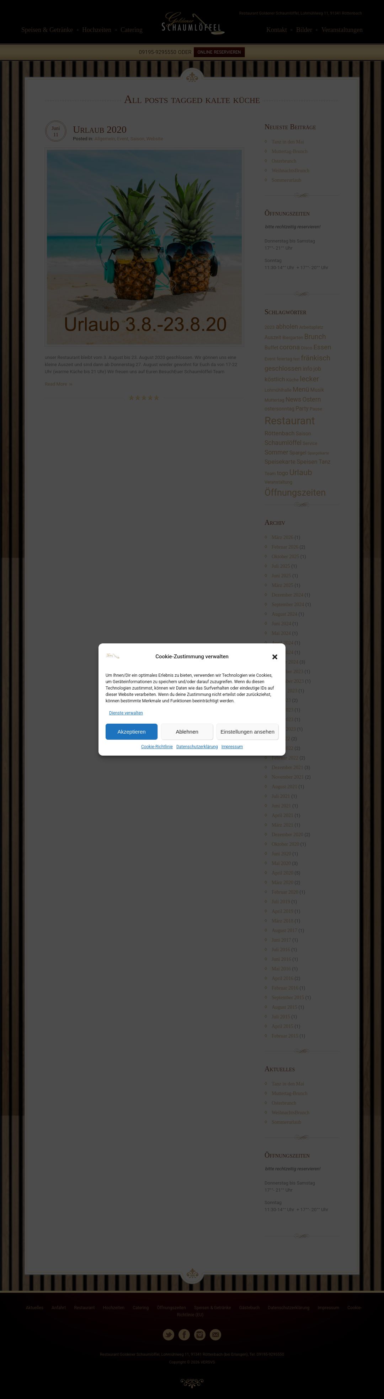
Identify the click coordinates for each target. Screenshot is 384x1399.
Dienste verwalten (126, 713)
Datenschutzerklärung (197, 746)
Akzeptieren (131, 732)
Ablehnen (187, 732)
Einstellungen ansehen (247, 732)
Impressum (232, 746)
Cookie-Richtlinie (157, 746)
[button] (274, 656)
